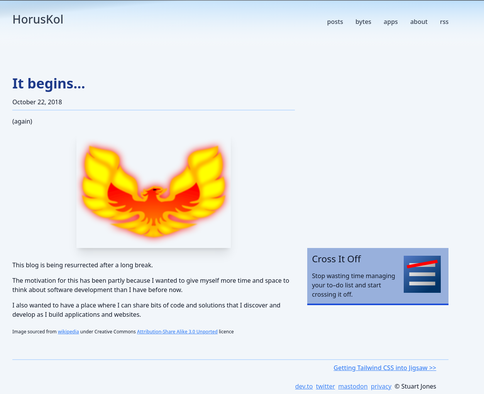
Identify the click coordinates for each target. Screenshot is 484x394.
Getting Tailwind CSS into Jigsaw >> (384, 367)
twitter (325, 386)
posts (335, 21)
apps (391, 21)
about (419, 21)
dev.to (304, 386)
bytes (363, 21)
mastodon (352, 386)
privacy (381, 386)
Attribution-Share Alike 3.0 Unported (177, 331)
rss (444, 21)
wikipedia (68, 331)
